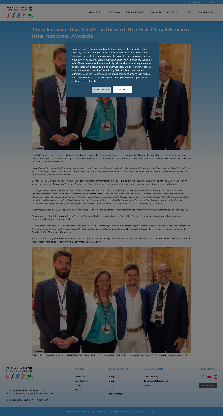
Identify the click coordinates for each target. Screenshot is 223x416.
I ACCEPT (122, 89)
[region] (112, 69)
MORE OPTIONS (101, 89)
